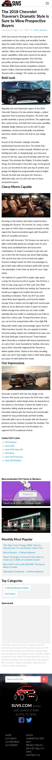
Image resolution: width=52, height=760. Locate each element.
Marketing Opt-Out (35, 740)
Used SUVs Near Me (14, 449)
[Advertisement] (26, 624)
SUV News (9, 453)
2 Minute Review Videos (17, 588)
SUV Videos (11, 745)
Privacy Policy (34, 745)
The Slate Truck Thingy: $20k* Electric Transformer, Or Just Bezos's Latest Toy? (23, 546)
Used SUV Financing (14, 457)
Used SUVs (9, 446)
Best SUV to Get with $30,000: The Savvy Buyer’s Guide (24, 565)
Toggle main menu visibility (48, 2)
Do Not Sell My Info (35, 750)
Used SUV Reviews (13, 460)
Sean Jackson (40, 30)
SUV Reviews (10, 442)
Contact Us (33, 755)
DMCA (29, 735)
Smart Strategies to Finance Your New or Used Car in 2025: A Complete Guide (23, 558)
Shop (8, 735)
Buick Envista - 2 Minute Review (19, 552)
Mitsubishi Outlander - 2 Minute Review (23, 571)
